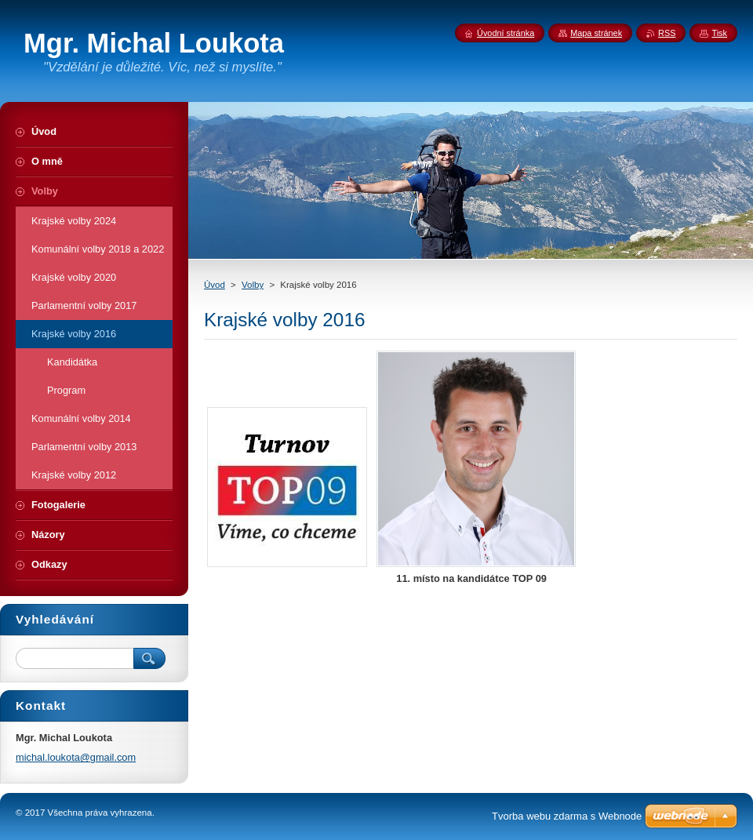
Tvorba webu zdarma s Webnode (567, 816)
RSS (666, 33)
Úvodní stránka (505, 33)
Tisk (719, 33)
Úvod (214, 284)
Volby (253, 284)
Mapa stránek (596, 33)
